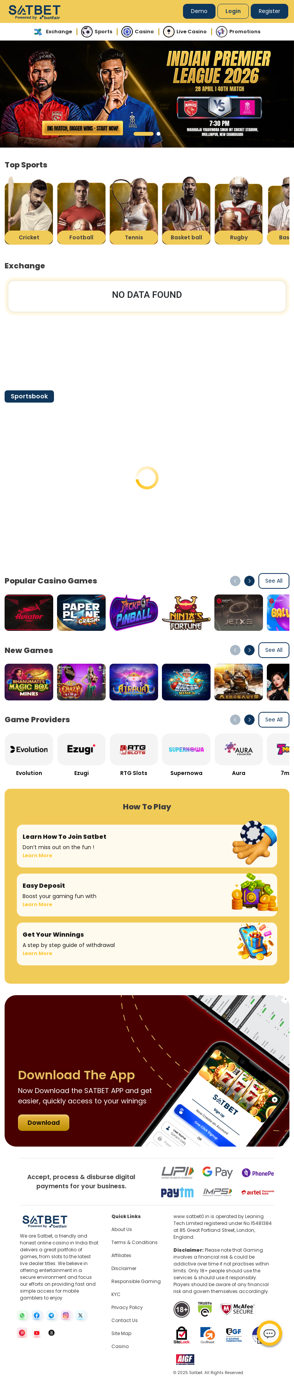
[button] (144, 134)
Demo (199, 11)
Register (269, 11)
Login (233, 11)
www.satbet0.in (191, 1216)
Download (44, 1122)
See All (274, 581)
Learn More (37, 855)
